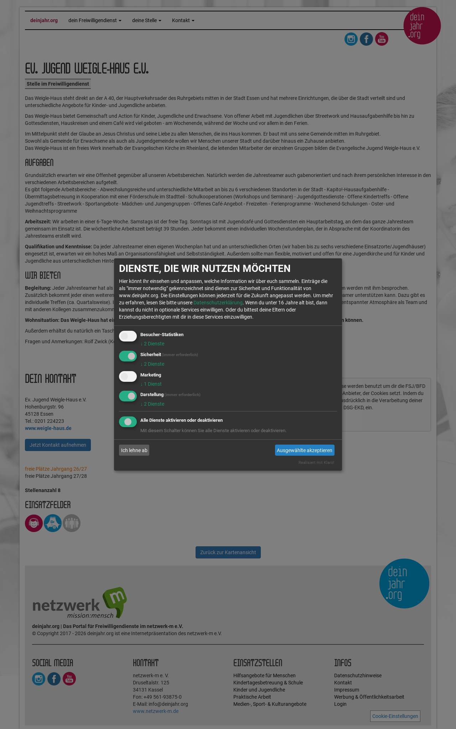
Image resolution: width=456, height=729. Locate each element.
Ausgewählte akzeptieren (304, 450)
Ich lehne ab (134, 450)
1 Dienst (151, 384)
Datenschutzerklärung (218, 302)
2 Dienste (152, 343)
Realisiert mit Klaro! (316, 462)
